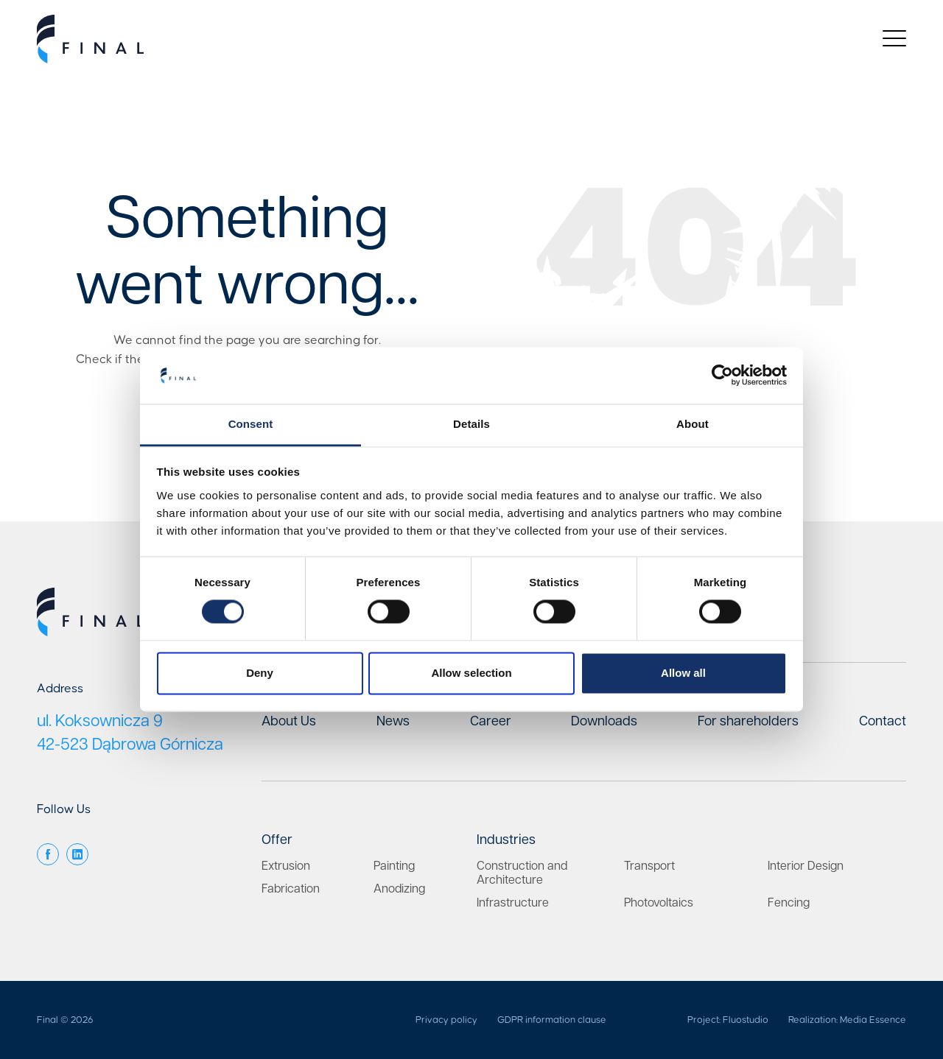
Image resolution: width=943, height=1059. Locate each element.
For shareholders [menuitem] (748, 721)
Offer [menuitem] (277, 840)
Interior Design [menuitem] (806, 866)
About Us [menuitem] (289, 721)
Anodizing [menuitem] (399, 889)
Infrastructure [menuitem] (513, 903)
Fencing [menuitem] (789, 903)
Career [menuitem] (490, 721)
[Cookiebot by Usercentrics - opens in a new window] (722, 376)
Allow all (683, 672)
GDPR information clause (551, 1020)
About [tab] (692, 424)
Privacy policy (446, 1020)
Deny (259, 672)
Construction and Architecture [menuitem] (522, 873)
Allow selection (471, 672)
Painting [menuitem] (394, 866)
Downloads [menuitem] (604, 721)
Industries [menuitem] (506, 840)
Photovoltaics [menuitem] (658, 903)
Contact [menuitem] (882, 721)
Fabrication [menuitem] (291, 889)
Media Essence (873, 1020)
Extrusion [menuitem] (286, 866)
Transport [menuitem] (649, 866)
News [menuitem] (393, 721)
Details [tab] (471, 424)
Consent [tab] (250, 424)
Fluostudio (745, 1020)
